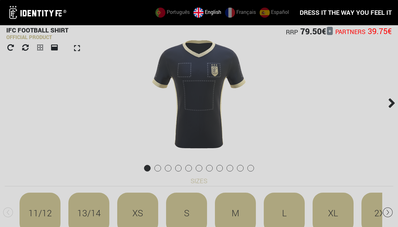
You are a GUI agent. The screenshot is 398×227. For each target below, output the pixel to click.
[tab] (147, 168)
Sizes (199, 181)
